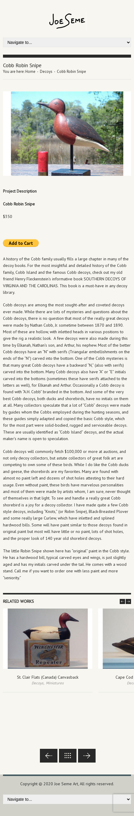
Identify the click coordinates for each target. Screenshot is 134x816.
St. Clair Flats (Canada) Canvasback (47, 677)
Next (87, 756)
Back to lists (68, 756)
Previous (48, 756)
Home (30, 71)
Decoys (46, 71)
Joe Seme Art (66, 783)
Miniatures (55, 683)
